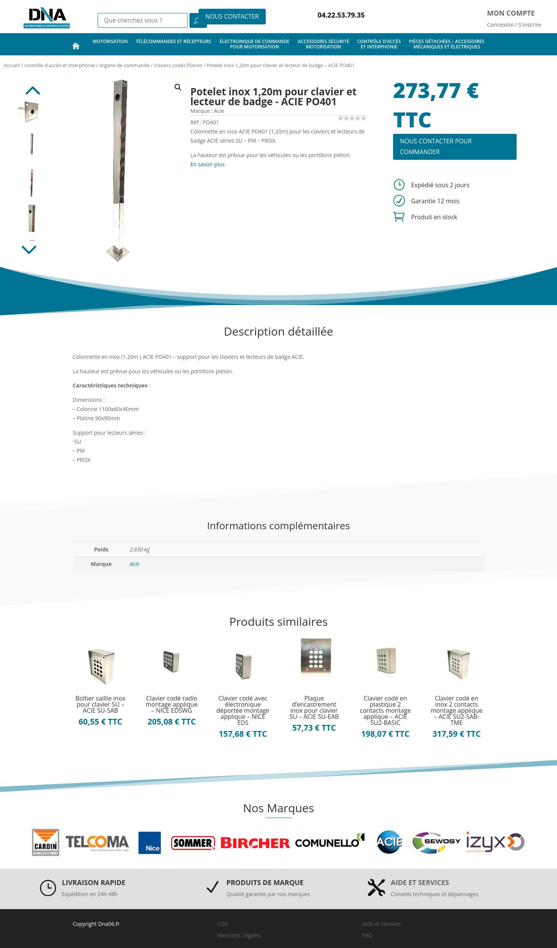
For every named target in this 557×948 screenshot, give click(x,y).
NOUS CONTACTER (232, 16)
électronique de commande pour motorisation (254, 44)
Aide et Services (381, 923)
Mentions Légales (239, 935)
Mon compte (511, 13)
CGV (222, 923)
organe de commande (124, 65)
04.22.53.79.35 (341, 14)
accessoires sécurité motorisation (323, 44)
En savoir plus (207, 164)
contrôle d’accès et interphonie (379, 44)
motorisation (110, 44)
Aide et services (420, 882)
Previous (31, 86)
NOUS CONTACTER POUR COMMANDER (436, 146)
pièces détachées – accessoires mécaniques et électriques (447, 44)
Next (31, 252)
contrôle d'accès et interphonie (59, 65)
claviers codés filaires (178, 65)
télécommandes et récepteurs (173, 44)
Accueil (12, 65)
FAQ (367, 935)
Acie (135, 563)
